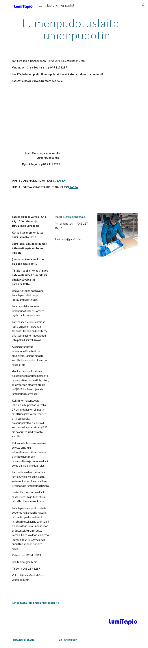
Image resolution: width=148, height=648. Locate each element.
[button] (4, 5)
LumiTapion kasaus (74, 216)
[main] (74, 29)
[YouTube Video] (36, 120)
